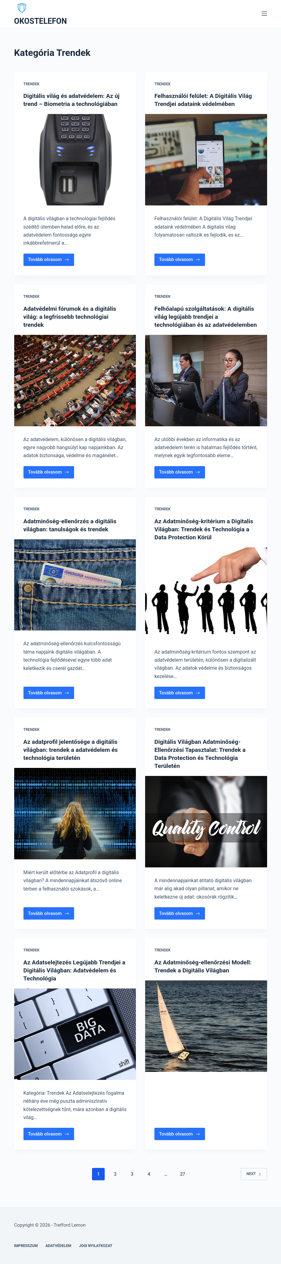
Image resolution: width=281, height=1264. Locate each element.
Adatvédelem (58, 1246)
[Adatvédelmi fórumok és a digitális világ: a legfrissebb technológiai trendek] (75, 380)
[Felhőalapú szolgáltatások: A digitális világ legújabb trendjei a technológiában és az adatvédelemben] (206, 388)
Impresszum (26, 1246)
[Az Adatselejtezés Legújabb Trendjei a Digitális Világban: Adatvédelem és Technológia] (75, 1042)
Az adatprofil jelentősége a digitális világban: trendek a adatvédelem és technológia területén (72, 757)
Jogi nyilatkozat (95, 1246)
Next (253, 1182)
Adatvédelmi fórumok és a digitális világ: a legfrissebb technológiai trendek (71, 316)
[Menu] (264, 13)
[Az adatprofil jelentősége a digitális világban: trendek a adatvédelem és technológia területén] (75, 821)
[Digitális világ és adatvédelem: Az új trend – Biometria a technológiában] (75, 159)
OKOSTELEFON (40, 21)
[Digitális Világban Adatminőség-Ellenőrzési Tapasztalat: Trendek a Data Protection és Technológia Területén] (206, 829)
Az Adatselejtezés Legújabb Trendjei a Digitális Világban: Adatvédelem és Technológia (74, 978)
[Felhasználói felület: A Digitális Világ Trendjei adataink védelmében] (206, 159)
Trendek (31, 84)
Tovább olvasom (51, 261)
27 (182, 1181)
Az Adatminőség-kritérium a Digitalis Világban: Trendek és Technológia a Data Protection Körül (205, 537)
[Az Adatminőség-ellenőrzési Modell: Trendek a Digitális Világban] (206, 1034)
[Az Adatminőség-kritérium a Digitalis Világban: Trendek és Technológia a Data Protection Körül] (206, 601)
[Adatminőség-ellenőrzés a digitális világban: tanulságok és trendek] (75, 592)
